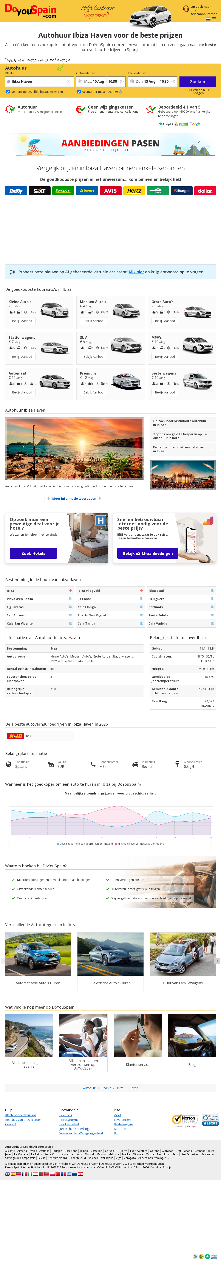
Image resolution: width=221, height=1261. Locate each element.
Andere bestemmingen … (153, 1158)
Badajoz (57, 1151)
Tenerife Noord (57, 1158)
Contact (10, 1124)
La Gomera (21, 1154)
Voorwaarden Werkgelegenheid (81, 1133)
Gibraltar (167, 1151)
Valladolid (107, 1158)
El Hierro (122, 1151)
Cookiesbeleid (69, 1124)
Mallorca (114, 1154)
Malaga (101, 1154)
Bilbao (84, 1151)
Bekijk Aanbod (22, 321)
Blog (117, 1133)
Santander (208, 1154)
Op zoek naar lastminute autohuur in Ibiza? (179, 423)
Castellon (96, 1151)
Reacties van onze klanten (23, 1120)
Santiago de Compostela (20, 1158)
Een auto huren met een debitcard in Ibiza (179, 449)
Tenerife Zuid (78, 1158)
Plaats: (9, 73)
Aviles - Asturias (39, 1151)
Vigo (118, 1158)
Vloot (117, 1115)
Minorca (138, 1154)
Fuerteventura (138, 1151)
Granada (200, 1151)
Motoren (120, 1129)
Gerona (154, 1151)
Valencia (93, 1158)
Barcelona (71, 1151)
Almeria (22, 1151)
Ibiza (211, 1151)
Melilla (126, 1154)
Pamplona (163, 1154)
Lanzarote (67, 1154)
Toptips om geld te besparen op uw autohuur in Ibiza (180, 436)
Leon (79, 1154)
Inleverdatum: (137, 73)
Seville (41, 1158)
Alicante (10, 1151)
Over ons (65, 1115)
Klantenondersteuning (20, 1115)
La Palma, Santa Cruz (44, 1154)
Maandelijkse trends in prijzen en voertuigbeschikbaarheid (110, 793)
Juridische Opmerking (74, 1129)
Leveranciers (122, 1120)
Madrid (89, 1154)
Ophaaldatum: (86, 73)
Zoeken (197, 81)
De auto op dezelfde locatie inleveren (37, 92)
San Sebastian (190, 1154)
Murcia (150, 1154)
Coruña (109, 1151)
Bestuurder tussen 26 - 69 (102, 92)
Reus (175, 1154)
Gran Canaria (184, 1151)
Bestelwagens (123, 1124)
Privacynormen (69, 1120)
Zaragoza (130, 1158)
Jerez (8, 1154)
